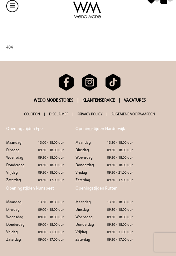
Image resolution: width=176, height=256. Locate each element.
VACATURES (135, 100)
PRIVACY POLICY (89, 114)
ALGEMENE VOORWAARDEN (133, 114)
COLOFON (32, 114)
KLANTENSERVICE (98, 100)
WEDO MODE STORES (53, 100)
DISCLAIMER (58, 114)
